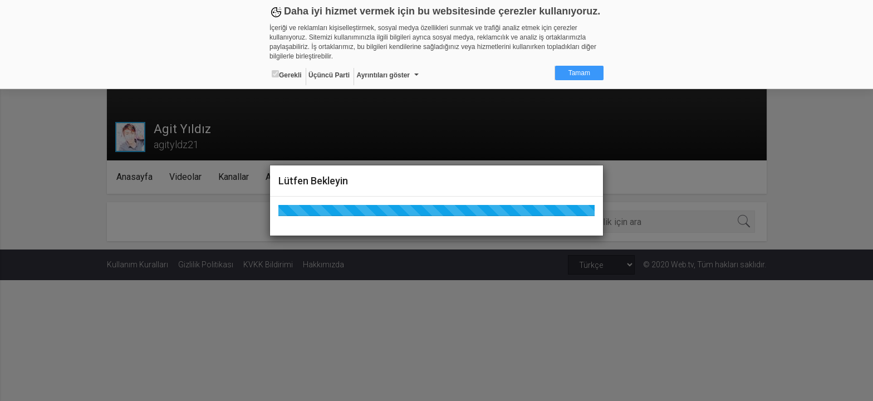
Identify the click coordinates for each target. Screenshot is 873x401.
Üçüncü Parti (329, 75)
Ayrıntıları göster (383, 75)
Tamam (579, 73)
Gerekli (287, 74)
